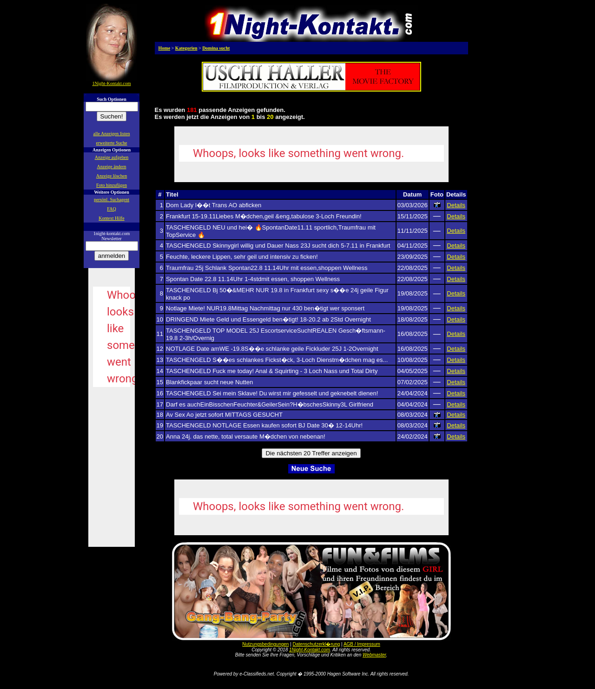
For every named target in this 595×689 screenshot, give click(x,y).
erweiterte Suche (111, 142)
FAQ (111, 208)
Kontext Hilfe (111, 218)
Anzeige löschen (111, 175)
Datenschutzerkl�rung (316, 644)
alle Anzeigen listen (111, 133)
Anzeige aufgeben (111, 157)
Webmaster (374, 654)
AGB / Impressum (362, 644)
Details (456, 205)
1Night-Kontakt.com (309, 649)
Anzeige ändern (111, 166)
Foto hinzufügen (111, 185)
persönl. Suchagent (111, 199)
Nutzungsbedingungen (265, 644)
